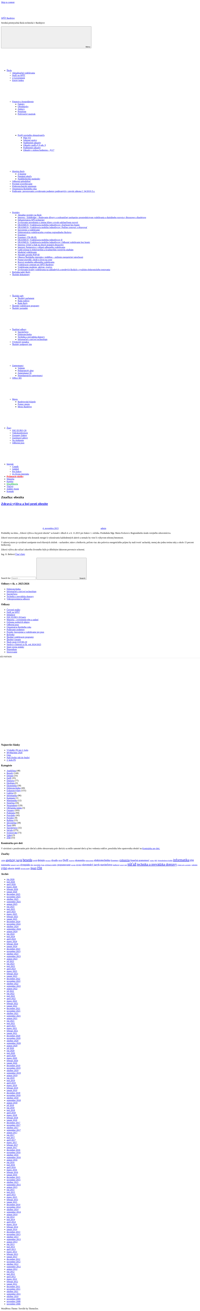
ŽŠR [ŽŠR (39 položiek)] (39, 868)
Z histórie (22, 174)
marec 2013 (12, 1252)
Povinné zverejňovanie (22, 184)
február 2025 (12, 916)
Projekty (36, 212)
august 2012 (12, 1269)
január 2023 (12, 976)
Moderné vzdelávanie (27, 252)
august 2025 (12, 904)
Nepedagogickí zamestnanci (30, 375)
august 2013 (12, 1242)
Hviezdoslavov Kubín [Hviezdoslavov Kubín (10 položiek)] (165, 860)
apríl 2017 (11, 1140)
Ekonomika (12, 785)
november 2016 (13, 1152)
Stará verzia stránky (15, 647)
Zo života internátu (20, 474)
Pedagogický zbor (26, 370)
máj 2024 (11, 936)
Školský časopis (14, 639)
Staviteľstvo (23, 332)
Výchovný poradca (20, 342)
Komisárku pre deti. (151, 848)
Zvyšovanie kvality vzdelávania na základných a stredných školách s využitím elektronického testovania (64, 269)
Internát (31, 464)
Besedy (10, 773)
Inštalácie (11, 615)
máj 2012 (11, 1274)
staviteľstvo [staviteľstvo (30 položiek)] (106, 864)
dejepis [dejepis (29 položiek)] (41, 860)
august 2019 (12, 1075)
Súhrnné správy (30, 140)
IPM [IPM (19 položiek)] (192, 860)
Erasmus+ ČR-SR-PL (27, 237)
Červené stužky (13, 610)
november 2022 (13, 981)
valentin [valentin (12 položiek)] (194, 865)
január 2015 (12, 1202)
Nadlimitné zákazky (32, 143)
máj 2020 (11, 1053)
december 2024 (13, 921)
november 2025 (13, 897)
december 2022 (13, 978)
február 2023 (12, 974)
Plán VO (27, 138)
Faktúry (21, 104)
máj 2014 (11, 1219)
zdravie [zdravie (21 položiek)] (10, 868)
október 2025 (12, 899)
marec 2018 (12, 1115)
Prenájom (22, 111)
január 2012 (12, 1284)
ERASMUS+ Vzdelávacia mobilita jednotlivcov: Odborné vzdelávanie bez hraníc (54, 242)
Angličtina (11, 770)
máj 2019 (11, 1080)
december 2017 (13, 1122)
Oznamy (10, 810)
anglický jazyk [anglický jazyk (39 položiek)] (14, 860)
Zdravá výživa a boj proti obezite (24, 504)
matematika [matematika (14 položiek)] (5, 865)
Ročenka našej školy (21, 272)
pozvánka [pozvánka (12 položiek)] (37, 865)
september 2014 (14, 1212)
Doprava (10, 780)
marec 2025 (12, 914)
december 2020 (13, 1036)
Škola (30, 70)
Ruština (10, 820)
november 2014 (13, 1207)
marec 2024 (12, 941)
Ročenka (10, 634)
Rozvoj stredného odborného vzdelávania (36, 262)
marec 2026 (12, 887)
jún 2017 (10, 1135)
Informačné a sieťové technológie (32, 339)
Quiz (9, 755)
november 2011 (13, 1289)
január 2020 (12, 1063)
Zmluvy (21, 109)
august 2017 (12, 1132)
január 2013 (12, 1257)
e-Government (18, 78)
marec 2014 (12, 1224)
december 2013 (13, 1232)
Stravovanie (12, 652)
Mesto (35, 399)
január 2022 (12, 1006)
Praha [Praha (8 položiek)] (43, 865)
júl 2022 (10, 991)
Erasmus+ (22, 235)
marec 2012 (12, 1279)
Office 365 (17, 378)
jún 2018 (10, 1108)
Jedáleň (15, 469)
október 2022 (12, 983)
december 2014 (13, 1204)
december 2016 (13, 1150)
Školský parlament (26, 298)
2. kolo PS (11, 760)
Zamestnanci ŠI (25, 373)
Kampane (11, 798)
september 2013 (14, 1239)
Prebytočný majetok (26, 114)
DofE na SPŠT (18, 75)
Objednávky (23, 106)
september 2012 (14, 1266)
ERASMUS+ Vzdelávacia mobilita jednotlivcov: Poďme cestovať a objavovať (52, 227)
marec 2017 (12, 1142)
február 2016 (12, 1172)
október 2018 (12, 1098)
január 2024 (12, 946)
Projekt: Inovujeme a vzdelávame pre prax (25, 632)
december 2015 (13, 1177)
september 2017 (14, 1130)
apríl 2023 (11, 969)
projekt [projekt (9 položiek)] (73, 865)
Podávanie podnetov (16, 629)
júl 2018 (10, 1105)
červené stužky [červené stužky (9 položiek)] (25, 868)
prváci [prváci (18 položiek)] (79, 865)
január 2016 (12, 1175)
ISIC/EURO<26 (19, 430)
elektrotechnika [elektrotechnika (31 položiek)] (102, 860)
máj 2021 (11, 1023)
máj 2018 (11, 1110)
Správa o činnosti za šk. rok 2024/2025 (24, 644)
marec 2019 (12, 1085)
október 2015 (12, 1182)
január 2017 (12, 1147)
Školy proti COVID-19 (17, 642)
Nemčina (11, 803)
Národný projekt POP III (29, 255)
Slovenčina (11, 823)
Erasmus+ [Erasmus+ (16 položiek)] (115, 860)
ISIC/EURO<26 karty (16, 617)
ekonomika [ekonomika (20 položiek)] (80, 860)
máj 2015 (11, 1192)
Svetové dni (12, 833)
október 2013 (12, 1237)
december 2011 (13, 1286)
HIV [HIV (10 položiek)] (156, 860)
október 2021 (12, 1013)
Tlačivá (10, 486)
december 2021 (13, 1008)
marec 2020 (12, 1058)
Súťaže (10, 830)
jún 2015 (10, 1190)
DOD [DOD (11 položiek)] (60, 860)
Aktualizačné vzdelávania (23, 73)
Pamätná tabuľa (25, 176)
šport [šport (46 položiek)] (33, 868)
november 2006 (13, 1304)
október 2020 (12, 1041)
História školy (39, 171)
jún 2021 (10, 1021)
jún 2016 (10, 1162)
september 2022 (14, 986)
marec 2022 (12, 1001)
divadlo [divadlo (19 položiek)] (54, 860)
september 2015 (14, 1185)
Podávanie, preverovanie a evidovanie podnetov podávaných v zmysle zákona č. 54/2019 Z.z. (53, 191)
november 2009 (13, 1299)
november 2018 (13, 1095)
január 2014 (12, 1229)
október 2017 (12, 1127)
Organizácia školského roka (24, 189)
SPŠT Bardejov (8, 18)
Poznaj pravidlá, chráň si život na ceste (35, 259)
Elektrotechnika (25, 334)
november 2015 (13, 1180)
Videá (9, 835)
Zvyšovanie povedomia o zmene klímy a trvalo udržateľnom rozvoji (48, 222)
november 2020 (13, 1038)
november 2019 (13, 1068)
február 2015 (12, 1199)
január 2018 (12, 1120)
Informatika (12, 795)
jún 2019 (10, 1078)
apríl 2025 (11, 911)
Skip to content (8, 2)
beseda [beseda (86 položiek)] (27, 860)
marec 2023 (12, 971)
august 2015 (12, 1187)
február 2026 (12, 889)
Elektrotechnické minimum (24, 186)
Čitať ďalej (20, 554)
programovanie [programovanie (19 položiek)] (64, 865)
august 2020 (12, 1046)
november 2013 (13, 1234)
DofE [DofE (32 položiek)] (65, 860)
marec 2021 (12, 1028)
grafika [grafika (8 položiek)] (152, 860)
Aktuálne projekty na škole (30, 215)
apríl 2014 (11, 1222)
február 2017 (12, 1145)
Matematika (12, 800)
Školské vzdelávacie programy (25, 306)
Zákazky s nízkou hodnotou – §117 (38, 150)
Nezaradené (12, 805)
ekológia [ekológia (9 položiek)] (71, 860)
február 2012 (12, 1281)
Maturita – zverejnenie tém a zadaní (22, 619)
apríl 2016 (11, 1167)
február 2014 (12, 1227)
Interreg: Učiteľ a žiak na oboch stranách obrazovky (41, 245)
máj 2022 (11, 996)
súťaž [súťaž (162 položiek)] (131, 864)
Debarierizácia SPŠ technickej (31, 220)
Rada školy (23, 303)
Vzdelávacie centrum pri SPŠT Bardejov (36, 264)
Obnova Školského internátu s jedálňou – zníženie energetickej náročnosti (50, 257)
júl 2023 (10, 961)
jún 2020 (10, 1050)
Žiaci (30, 428)
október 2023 (12, 954)
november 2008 (13, 1301)
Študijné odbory (40, 329)
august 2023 (12, 959)
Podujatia (11, 813)
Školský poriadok (20, 308)
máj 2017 (11, 1137)
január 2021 (12, 1033)
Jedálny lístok (13, 489)
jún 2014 (10, 1217)
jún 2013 (10, 1244)
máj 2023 (11, 966)
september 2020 (14, 1043)
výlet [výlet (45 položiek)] (4, 868)
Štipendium (12, 649)
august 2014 (12, 1214)
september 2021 (14, 1016)
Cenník (15, 466)
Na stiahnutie (18, 440)
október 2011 (12, 1291)
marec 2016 (12, 1170)
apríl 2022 (11, 998)
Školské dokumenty (21, 274)
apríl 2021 (11, 1026)
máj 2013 (11, 1247)
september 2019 (14, 1073)
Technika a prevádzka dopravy (31, 337)
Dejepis (10, 775)
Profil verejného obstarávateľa (52, 135)
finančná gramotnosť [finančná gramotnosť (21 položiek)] (139, 860)
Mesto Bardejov (25, 407)
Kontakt (10, 491)
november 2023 (13, 951)
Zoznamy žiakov (19, 435)
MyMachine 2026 (14, 752)
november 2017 (13, 1125)
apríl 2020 (11, 1055)
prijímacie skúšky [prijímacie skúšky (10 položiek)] (51, 865)
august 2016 (12, 1160)
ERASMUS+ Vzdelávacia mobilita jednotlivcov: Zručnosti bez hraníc (49, 225)
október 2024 (12, 926)
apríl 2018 (11, 1113)
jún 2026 (10, 879)
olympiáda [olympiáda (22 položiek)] (25, 864)
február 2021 (12, 1031)
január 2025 (12, 919)
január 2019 (12, 1090)
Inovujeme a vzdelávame (29, 230)
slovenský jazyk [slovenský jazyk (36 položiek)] (91, 864)
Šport (9, 825)
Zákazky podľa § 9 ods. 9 (34, 145)
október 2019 (12, 1070)
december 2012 (13, 1259)
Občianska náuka (14, 808)
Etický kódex (18, 80)
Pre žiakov (17, 471)
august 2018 (12, 1103)
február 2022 (12, 1003)
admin (103, 528)
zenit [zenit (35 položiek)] (17, 868)
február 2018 (12, 1118)
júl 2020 (10, 1048)
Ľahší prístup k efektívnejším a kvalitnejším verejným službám (45, 250)
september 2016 (14, 1157)
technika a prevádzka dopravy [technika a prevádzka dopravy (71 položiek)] (157, 864)
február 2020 (12, 1060)
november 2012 (13, 1262)
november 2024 (13, 924)
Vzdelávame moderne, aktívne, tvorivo (35, 267)
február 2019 (12, 1088)
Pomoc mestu (24, 404)
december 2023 (13, 949)
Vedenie (21, 368)
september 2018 (14, 1100)
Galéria (10, 793)
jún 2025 (10, 906)
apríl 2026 (11, 884)
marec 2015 (12, 1197)
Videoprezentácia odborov (18, 599)
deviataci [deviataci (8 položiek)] (48, 860)
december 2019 (13, 1065)
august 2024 (12, 931)
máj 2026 (11, 882)
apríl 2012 (11, 1276)
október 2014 (12, 1209)
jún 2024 (10, 934)
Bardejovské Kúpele (27, 402)
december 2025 (13, 894)
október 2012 (12, 1264)
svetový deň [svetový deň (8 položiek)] (123, 865)
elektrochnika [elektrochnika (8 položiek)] (89, 860)
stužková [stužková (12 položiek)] (116, 865)
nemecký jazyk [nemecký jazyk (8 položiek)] (15, 865)
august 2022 (12, 988)
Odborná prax (18, 443)
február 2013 (12, 1254)
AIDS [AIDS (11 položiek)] (3, 860)
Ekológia (11, 783)
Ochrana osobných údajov (18, 622)
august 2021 (12, 1018)
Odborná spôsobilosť (21, 181)
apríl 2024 (11, 939)
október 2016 (12, 1155)
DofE (9, 778)
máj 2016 (11, 1165)
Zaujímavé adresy (20, 438)
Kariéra (10, 481)
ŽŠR (9, 838)
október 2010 (12, 1296)
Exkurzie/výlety (14, 790)
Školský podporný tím (22, 344)
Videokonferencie (20, 433)
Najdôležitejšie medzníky (29, 179)
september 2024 (14, 929)
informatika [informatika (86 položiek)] (181, 860)
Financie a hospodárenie (43, 101)
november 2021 (13, 1011)
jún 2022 (10, 993)
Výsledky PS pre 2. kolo (17, 750)
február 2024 (12, 944)
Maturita (10, 479)
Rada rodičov (24, 301)
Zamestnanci (38, 365)
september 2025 (14, 902)
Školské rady (38, 296)
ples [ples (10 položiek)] (31, 865)
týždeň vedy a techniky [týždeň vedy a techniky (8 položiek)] (184, 865)
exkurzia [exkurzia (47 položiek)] (124, 860)
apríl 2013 (11, 1249)
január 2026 (12, 892)
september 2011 (14, 1294)
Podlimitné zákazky (32, 147)
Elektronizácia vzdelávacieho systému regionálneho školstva (44, 232)
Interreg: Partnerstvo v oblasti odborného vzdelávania (41, 247)
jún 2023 (10, 964)
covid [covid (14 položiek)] (35, 860)
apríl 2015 (11, 1194)
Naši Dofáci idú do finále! (18, 757)
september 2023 (14, 956)
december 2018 (13, 1093)
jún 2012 (10, 1271)
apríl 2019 (11, 1083)
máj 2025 (11, 909)
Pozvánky (11, 815)
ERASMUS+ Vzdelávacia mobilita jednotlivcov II (40, 240)
